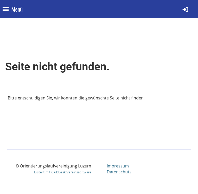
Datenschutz (119, 172)
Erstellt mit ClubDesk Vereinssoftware (62, 172)
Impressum (118, 166)
